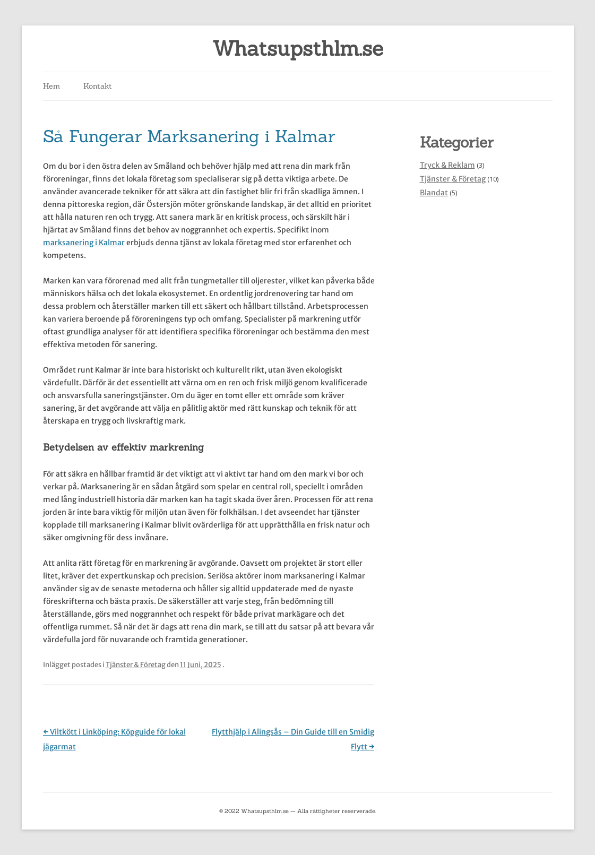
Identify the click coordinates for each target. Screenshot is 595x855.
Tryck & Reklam (447, 165)
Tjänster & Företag (136, 664)
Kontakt (97, 86)
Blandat (434, 192)
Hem (51, 86)
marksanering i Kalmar (84, 242)
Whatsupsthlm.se (297, 48)
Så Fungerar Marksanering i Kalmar (189, 136)
